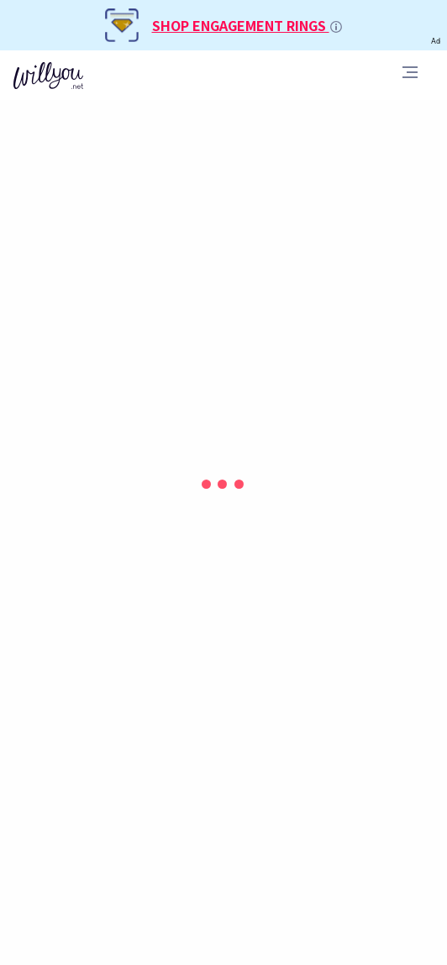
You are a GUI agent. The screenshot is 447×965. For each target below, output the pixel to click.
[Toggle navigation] (410, 75)
